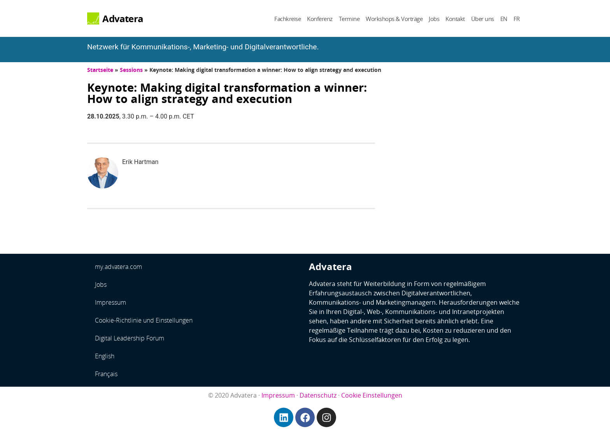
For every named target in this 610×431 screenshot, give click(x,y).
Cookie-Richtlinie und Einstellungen (144, 320)
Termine (349, 19)
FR (517, 19)
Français (106, 374)
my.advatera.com (118, 266)
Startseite (100, 69)
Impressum (110, 302)
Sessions (131, 69)
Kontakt (455, 19)
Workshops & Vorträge (394, 19)
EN (503, 19)
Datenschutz (318, 395)
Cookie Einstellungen (371, 395)
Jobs (434, 19)
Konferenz (320, 19)
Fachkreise (287, 19)
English (104, 356)
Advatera (122, 18)
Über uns (482, 19)
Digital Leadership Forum (129, 338)
